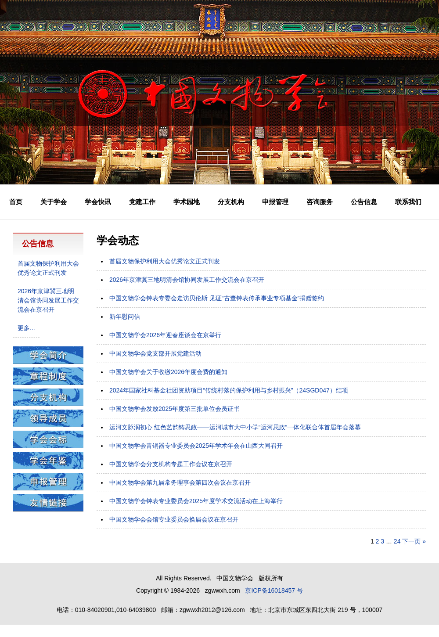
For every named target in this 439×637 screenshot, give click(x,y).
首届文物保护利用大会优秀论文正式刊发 (164, 261)
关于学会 (53, 201)
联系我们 (408, 201)
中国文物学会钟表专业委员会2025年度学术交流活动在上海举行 (196, 500)
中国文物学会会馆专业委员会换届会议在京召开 (173, 519)
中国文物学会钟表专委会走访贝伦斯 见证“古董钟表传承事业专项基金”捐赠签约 (216, 298)
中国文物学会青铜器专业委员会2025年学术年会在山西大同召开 (196, 445)
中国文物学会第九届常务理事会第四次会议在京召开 (180, 482)
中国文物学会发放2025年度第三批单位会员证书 (174, 408)
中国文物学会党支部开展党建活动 (155, 353)
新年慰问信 (124, 316)
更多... (26, 327)
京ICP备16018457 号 (274, 590)
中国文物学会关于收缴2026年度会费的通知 (168, 371)
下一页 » (414, 541)
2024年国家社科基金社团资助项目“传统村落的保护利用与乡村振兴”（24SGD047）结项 (228, 390)
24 (397, 541)
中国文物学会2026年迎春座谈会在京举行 (165, 334)
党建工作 (142, 201)
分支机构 (231, 201)
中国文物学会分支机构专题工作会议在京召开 (170, 464)
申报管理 (275, 201)
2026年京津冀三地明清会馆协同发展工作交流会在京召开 (186, 279)
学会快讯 (98, 201)
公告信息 (364, 201)
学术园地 (186, 201)
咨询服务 (319, 201)
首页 (15, 201)
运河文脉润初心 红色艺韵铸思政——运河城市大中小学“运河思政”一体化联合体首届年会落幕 (235, 427)
